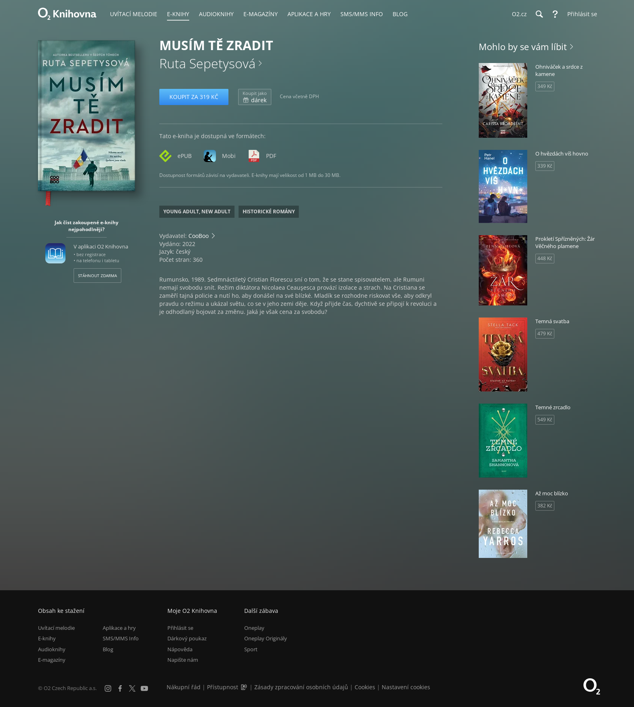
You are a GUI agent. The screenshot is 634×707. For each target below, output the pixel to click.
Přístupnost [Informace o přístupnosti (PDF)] (222, 687)
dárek (255, 97)
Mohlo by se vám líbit (523, 46)
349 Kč (544, 86)
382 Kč (544, 505)
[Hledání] (539, 14)
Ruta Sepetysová (207, 63)
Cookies (365, 687)
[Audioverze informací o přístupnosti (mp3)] (244, 687)
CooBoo (198, 236)
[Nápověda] (555, 14)
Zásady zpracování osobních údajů (301, 687)
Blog (108, 649)
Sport (251, 649)
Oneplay (254, 627)
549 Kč (544, 419)
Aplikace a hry (119, 627)
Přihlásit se (180, 627)
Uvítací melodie (56, 627)
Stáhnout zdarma (97, 275)
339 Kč (544, 165)
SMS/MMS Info (121, 638)
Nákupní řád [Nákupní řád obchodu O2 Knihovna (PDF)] (184, 687)
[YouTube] (144, 688)
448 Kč (544, 258)
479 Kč (544, 333)
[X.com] (132, 688)
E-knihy (47, 638)
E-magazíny (52, 659)
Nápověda (179, 649)
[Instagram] (108, 688)
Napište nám (182, 659)
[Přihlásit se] (580, 14)
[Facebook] (120, 688)
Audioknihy (52, 649)
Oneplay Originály (265, 638)
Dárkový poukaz (187, 638)
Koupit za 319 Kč (193, 97)
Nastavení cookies (406, 687)
